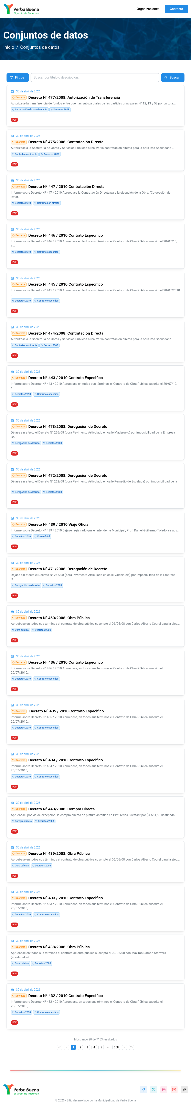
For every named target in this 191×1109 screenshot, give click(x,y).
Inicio (8, 47)
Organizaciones (148, 9)
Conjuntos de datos (40, 47)
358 (116, 1047)
